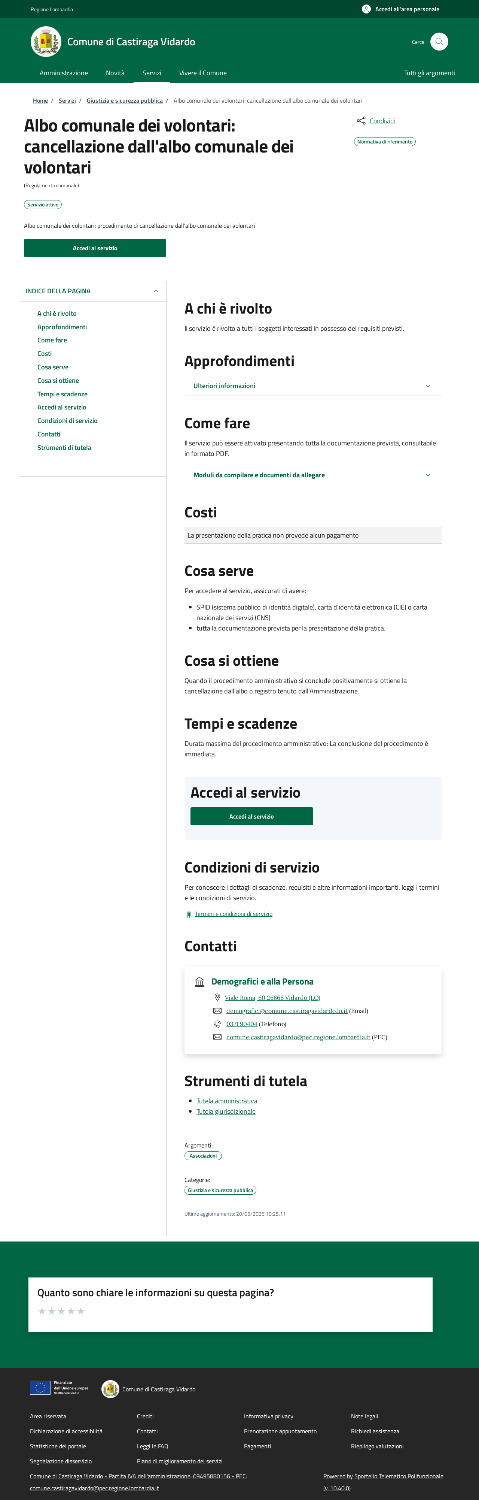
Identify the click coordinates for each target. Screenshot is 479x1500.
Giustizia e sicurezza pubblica (125, 100)
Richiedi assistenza (375, 1431)
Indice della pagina (58, 291)
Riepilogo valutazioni (377, 1446)
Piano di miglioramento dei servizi (180, 1461)
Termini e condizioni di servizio (233, 913)
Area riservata (48, 1416)
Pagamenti (257, 1446)
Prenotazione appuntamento (280, 1431)
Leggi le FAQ (152, 1446)
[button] (400, 9)
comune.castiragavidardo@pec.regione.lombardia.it (298, 1037)
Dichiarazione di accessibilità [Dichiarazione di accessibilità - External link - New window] (66, 1431)
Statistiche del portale (58, 1446)
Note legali (364, 1416)
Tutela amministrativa (226, 1101)
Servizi (67, 100)
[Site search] (439, 42)
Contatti (147, 1431)
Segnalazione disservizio (61, 1461)
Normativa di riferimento (384, 140)
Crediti (145, 1416)
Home (40, 100)
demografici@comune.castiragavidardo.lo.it (287, 1010)
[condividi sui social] (375, 121)
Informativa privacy (268, 1416)
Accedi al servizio (95, 248)
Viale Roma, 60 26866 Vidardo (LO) (272, 997)
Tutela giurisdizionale (226, 1111)
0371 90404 (241, 1024)
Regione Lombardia (52, 9)
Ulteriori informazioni (224, 386)
